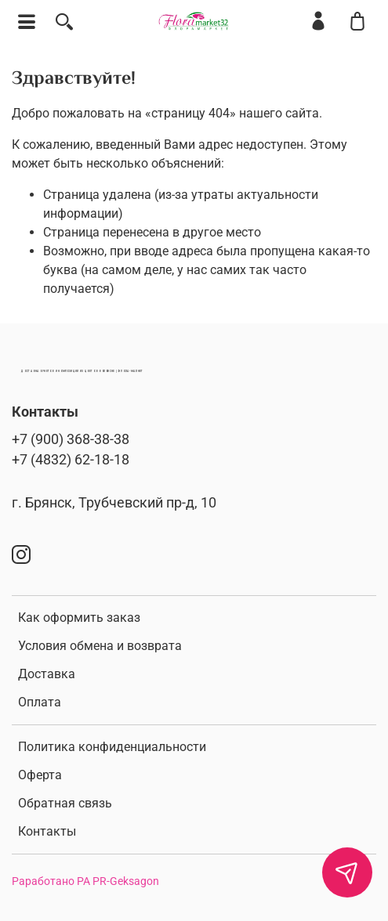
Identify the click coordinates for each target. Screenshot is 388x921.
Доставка (46, 673)
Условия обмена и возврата (100, 645)
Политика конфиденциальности (112, 746)
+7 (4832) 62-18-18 (70, 460)
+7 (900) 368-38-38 (70, 439)
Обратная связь (65, 803)
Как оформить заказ (79, 617)
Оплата (39, 702)
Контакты (47, 831)
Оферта (40, 775)
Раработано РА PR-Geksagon (85, 881)
